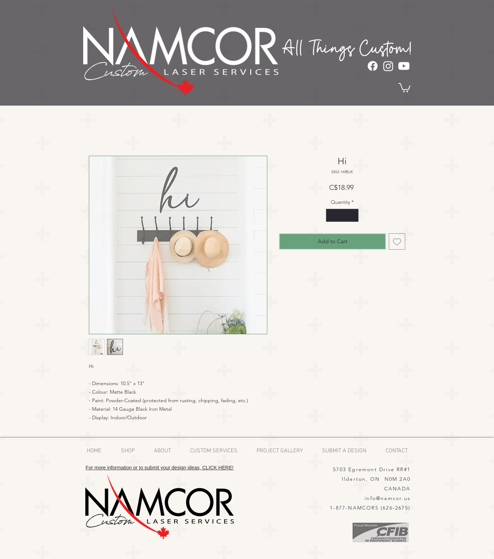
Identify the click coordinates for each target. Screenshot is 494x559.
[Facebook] (372, 66)
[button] (404, 87)
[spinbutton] (342, 215)
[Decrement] (331, 215)
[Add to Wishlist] (397, 241)
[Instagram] (388, 66)
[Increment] (353, 215)
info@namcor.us (387, 498)
